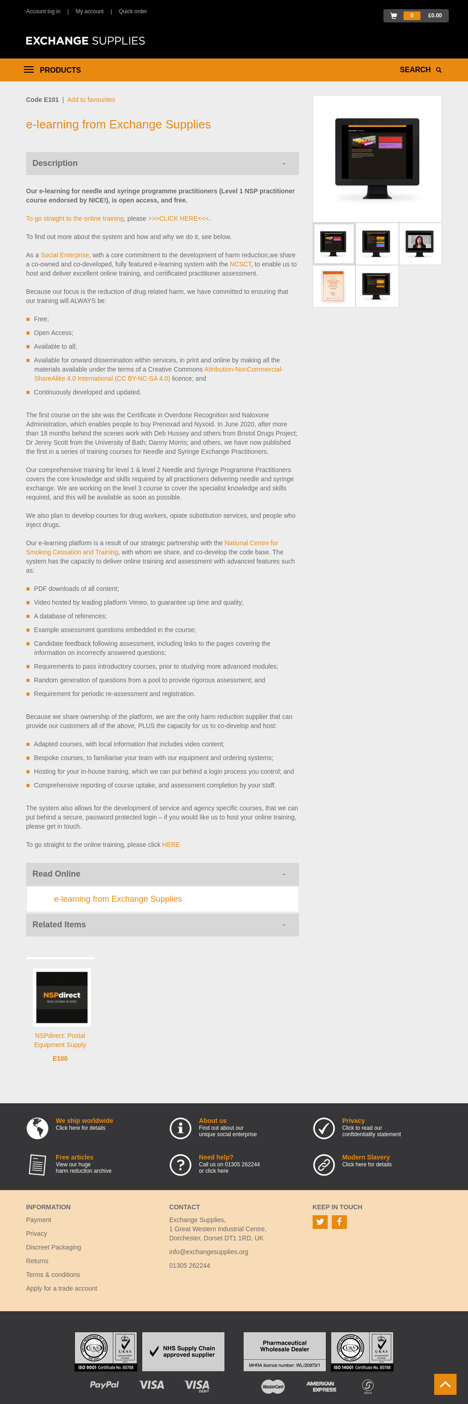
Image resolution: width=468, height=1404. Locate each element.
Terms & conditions (53, 1274)
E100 (60, 1058)
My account (90, 11)
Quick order (133, 11)
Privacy (36, 1233)
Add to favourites (91, 99)
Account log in (43, 11)
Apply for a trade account (61, 1288)
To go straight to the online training (75, 218)
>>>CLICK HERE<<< (178, 218)
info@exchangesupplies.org (208, 1251)
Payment (38, 1219)
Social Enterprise (65, 255)
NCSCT (240, 264)
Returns (37, 1261)
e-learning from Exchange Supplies (118, 899)
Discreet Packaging (53, 1247)
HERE (171, 844)
